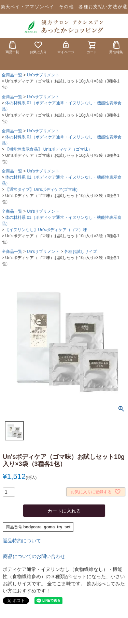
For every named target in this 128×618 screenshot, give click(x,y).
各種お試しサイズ (80, 251)
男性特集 (116, 47)
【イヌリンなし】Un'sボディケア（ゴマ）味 (46, 229)
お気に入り (38, 47)
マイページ (65, 47)
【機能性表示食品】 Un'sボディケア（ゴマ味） (48, 149)
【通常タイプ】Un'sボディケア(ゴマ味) (41, 189)
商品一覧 (12, 47)
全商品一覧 (12, 75)
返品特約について (22, 540)
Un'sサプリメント (43, 75)
